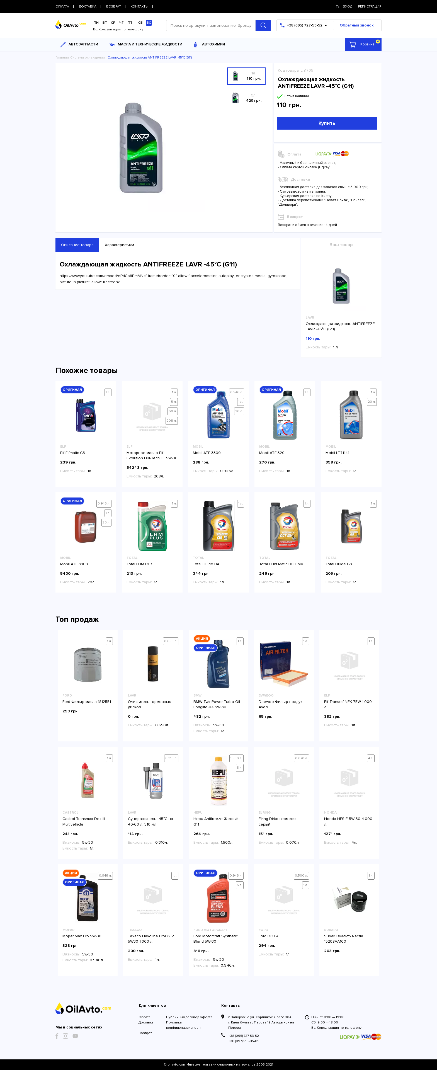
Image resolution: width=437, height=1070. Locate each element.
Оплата (144, 1017)
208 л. (172, 421)
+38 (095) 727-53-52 (243, 1036)
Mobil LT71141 (337, 452)
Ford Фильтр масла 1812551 (86, 701)
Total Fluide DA (206, 564)
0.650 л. (170, 641)
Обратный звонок (356, 25)
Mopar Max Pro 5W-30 (81, 936)
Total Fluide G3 (339, 564)
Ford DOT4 (268, 936)
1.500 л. (236, 758)
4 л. (370, 758)
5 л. (174, 402)
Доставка (146, 1022)
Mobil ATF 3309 (207, 452)
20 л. (239, 411)
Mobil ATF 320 (272, 452)
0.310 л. (171, 758)
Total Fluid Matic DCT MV (281, 564)
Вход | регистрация (359, 6)
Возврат (145, 1033)
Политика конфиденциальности (183, 1025)
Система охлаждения (87, 57)
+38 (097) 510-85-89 (243, 1041)
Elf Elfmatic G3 (72, 452)
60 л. (173, 411)
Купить (327, 123)
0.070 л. (301, 758)
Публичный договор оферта (189, 1017)
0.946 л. (236, 392)
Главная (62, 57)
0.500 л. (301, 876)
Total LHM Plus (139, 564)
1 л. (108, 392)
